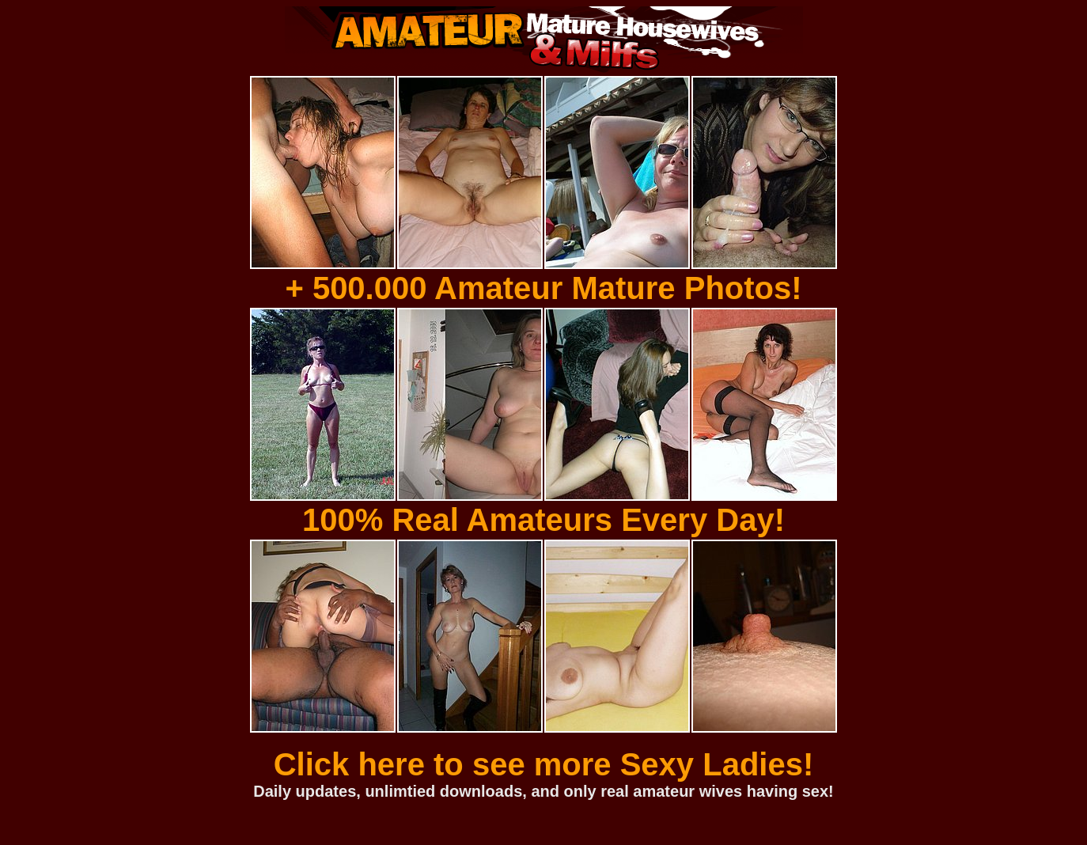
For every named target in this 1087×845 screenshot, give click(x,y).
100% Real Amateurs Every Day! (543, 519)
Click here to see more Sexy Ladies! (544, 764)
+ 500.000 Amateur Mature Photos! (543, 288)
